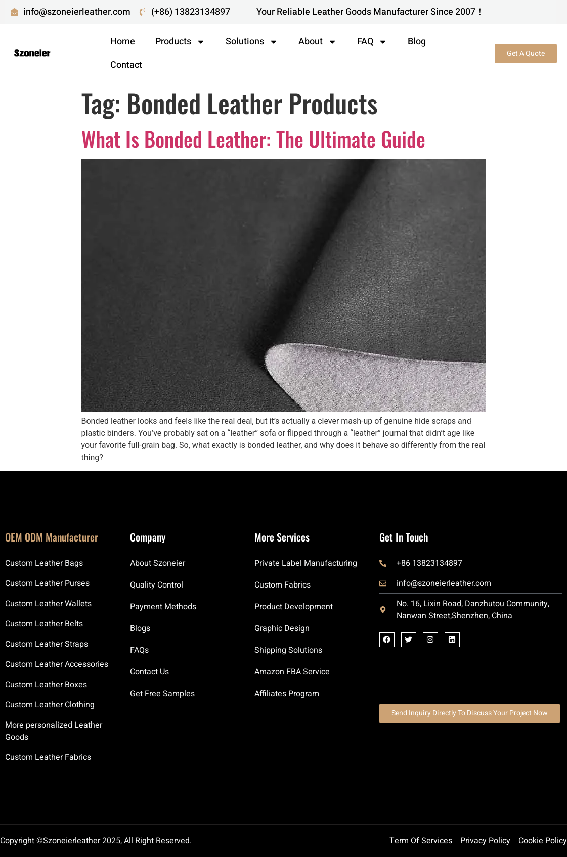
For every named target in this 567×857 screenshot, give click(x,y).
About (317, 42)
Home (122, 42)
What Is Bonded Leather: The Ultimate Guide (253, 138)
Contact (126, 65)
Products (180, 42)
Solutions (252, 42)
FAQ (372, 42)
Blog (417, 42)
